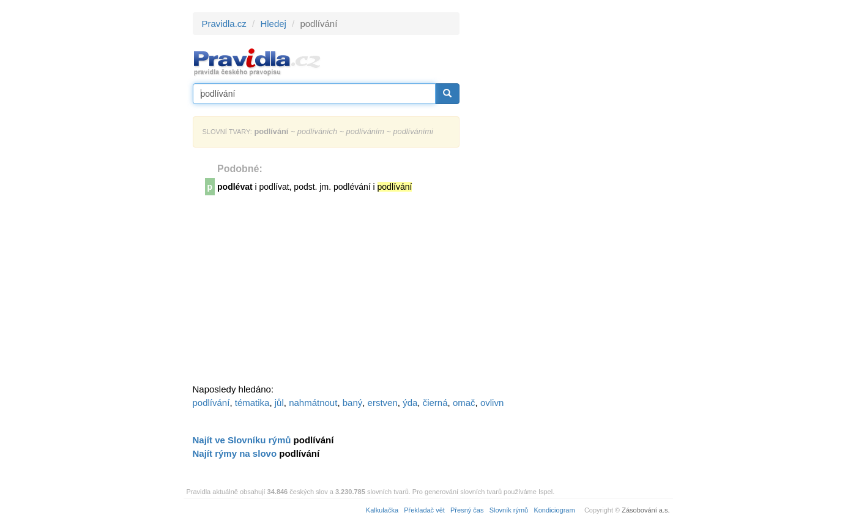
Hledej (273, 23)
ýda (410, 402)
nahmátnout (313, 402)
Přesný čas (466, 510)
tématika (252, 402)
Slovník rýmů (509, 510)
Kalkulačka (382, 510)
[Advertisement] (569, 196)
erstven (383, 402)
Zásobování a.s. (645, 510)
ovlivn (492, 402)
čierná (435, 402)
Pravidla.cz (224, 23)
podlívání (211, 402)
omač (464, 402)
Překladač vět (424, 510)
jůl (279, 402)
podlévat (235, 187)
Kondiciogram (554, 510)
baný (353, 402)
